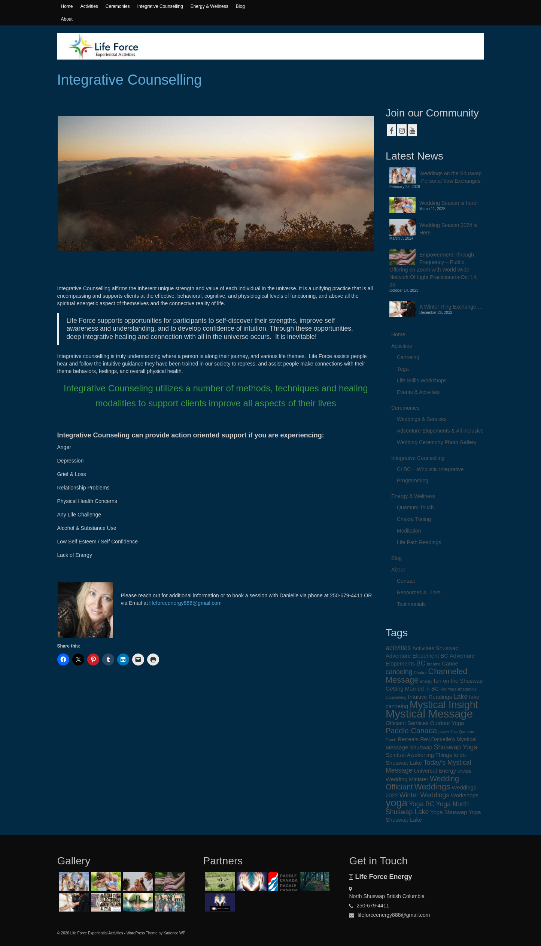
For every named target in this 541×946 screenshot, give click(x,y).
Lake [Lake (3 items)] (460, 696)
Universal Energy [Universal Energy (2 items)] (435, 771)
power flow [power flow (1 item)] (448, 732)
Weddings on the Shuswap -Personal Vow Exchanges (450, 177)
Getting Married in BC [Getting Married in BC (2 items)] (412, 689)
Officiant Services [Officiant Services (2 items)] (407, 723)
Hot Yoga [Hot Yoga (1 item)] (448, 689)
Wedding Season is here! (448, 203)
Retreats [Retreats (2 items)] (408, 739)
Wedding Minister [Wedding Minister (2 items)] (407, 779)
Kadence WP (174, 933)
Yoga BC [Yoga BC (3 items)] (422, 804)
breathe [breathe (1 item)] (433, 664)
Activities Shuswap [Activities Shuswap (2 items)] (435, 648)
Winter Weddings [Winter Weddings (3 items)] (424, 795)
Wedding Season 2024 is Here (448, 229)
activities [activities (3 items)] (398, 648)
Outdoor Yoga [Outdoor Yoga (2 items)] (447, 723)
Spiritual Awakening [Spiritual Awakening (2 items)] (410, 755)
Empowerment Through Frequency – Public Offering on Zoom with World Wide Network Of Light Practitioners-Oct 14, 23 (433, 270)
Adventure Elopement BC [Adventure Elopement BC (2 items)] (417, 656)
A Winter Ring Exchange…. (451, 307)
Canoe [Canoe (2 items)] (450, 664)
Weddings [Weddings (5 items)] (432, 786)
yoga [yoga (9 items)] (396, 803)
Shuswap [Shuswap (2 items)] (421, 748)
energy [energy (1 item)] (426, 681)
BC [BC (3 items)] (420, 663)
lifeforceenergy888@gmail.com (185, 603)
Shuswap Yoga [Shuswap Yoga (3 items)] (455, 747)
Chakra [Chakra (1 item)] (420, 672)
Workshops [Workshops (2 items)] (464, 795)
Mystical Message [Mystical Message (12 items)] (429, 713)
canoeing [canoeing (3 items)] (399, 672)
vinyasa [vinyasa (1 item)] (464, 771)
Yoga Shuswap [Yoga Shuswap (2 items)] (448, 812)
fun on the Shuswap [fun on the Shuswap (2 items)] (458, 681)
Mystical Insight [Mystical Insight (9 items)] (444, 704)
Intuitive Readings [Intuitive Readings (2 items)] (430, 697)
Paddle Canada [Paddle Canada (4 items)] (411, 731)
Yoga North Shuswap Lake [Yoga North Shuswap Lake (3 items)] (427, 808)
